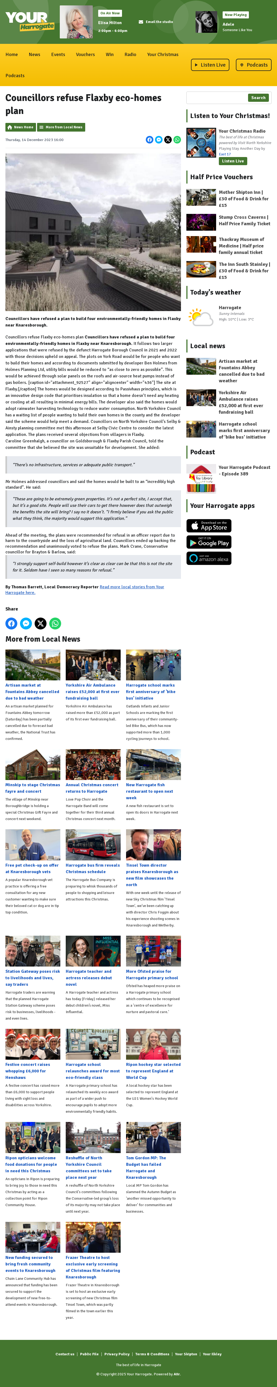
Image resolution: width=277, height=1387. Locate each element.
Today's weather (215, 292)
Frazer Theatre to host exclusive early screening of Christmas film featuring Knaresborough (93, 1251)
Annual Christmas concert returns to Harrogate (93, 771)
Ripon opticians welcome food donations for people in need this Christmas (32, 1147)
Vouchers (85, 54)
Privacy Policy (117, 1354)
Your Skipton (186, 1354)
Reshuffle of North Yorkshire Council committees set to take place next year (93, 1151)
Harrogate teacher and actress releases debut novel (93, 961)
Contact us (64, 1354)
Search (258, 97)
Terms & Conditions (152, 1354)
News (34, 54)
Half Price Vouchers (221, 177)
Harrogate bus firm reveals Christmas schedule (93, 851)
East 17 (225, 154)
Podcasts (15, 76)
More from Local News (64, 127)
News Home (23, 127)
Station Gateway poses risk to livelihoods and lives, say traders (32, 961)
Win (110, 54)
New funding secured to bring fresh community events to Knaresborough (32, 1247)
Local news (207, 346)
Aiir (177, 1374)
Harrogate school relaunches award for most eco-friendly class (93, 1054)
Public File (89, 1354)
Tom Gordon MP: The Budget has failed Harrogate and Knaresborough (153, 1151)
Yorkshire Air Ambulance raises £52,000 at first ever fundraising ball (93, 675)
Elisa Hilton (110, 22)
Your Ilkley (212, 1354)
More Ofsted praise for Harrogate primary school (153, 957)
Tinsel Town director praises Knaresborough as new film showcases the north (153, 858)
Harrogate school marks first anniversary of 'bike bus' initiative (153, 675)
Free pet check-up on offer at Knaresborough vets (32, 851)
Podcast (202, 452)
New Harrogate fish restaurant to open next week (153, 775)
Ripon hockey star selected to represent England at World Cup (153, 1054)
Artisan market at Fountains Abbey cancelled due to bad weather (32, 675)
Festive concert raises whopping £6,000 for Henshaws (32, 1054)
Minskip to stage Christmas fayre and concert (32, 771)
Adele (228, 24)
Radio (130, 54)
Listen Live (233, 161)
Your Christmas (163, 54)
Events (58, 54)
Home (11, 54)
